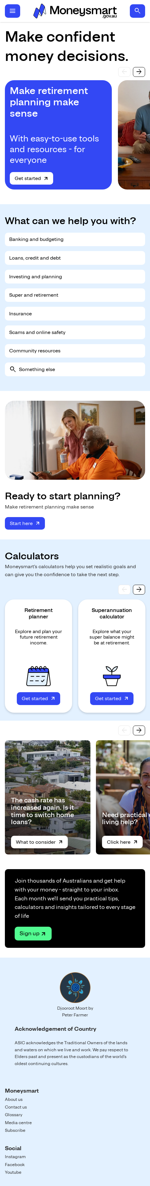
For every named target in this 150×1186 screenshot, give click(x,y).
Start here (21, 523)
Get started (28, 178)
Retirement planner (38, 613)
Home (75, 11)
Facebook (15, 1164)
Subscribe (15, 1130)
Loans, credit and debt (35, 258)
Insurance (20, 314)
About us (14, 1099)
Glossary (13, 1114)
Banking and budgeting (36, 239)
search (137, 11)
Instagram (15, 1156)
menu (12, 11)
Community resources (34, 351)
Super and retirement (33, 295)
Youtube (13, 1172)
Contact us (16, 1107)
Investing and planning (35, 277)
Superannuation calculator (112, 613)
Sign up (29, 933)
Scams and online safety (37, 332)
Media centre (18, 1122)
